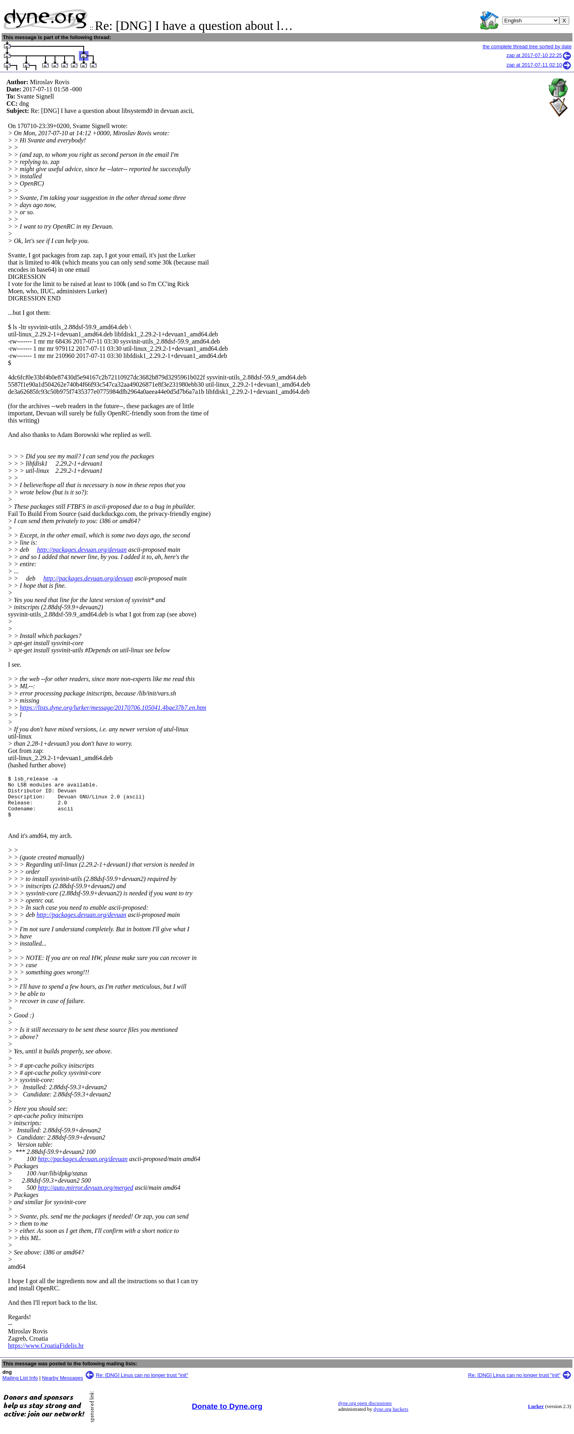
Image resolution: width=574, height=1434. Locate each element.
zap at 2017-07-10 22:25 (539, 55)
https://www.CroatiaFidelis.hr (46, 1354)
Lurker (536, 1415)
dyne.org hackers (390, 1417)
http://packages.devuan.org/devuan (82, 549)
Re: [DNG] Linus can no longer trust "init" (142, 1384)
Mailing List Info (20, 1386)
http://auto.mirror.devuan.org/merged (86, 1196)
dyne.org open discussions (364, 1411)
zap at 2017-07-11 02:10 (539, 65)
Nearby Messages (62, 1386)
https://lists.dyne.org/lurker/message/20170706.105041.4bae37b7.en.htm (113, 707)
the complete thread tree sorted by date (527, 46)
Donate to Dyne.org (227, 1414)
